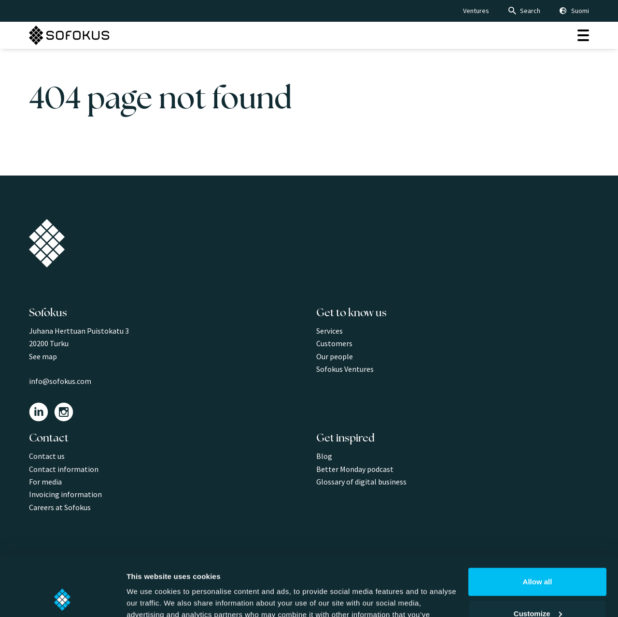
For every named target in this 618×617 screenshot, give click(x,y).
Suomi (580, 10)
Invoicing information (65, 494)
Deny (538, 590)
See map (43, 356)
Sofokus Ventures (345, 369)
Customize (538, 558)
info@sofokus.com (60, 381)
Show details (148, 598)
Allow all (537, 527)
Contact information (63, 469)
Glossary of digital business (361, 481)
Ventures (476, 10)
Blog (324, 456)
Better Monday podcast (354, 469)
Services (329, 331)
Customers (334, 343)
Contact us (47, 456)
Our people (334, 356)
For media (45, 481)
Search (530, 10)
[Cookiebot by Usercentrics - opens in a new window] (62, 598)
